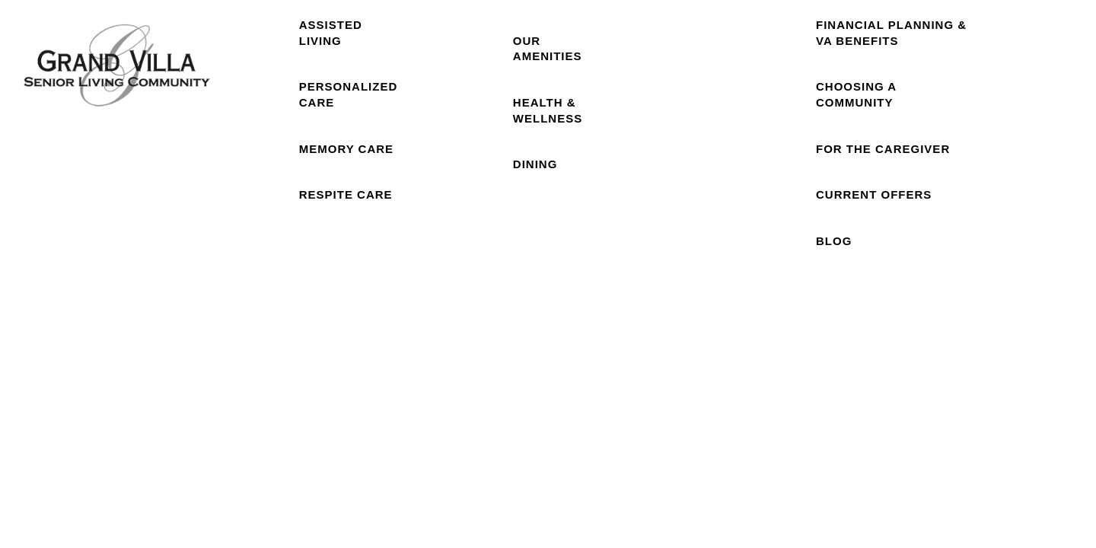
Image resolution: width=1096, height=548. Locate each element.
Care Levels (348, 99)
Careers (1035, 99)
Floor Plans (450, 99)
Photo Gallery (660, 99)
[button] (991, 32)
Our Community (552, 99)
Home (250, 99)
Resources (895, 99)
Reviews (756, 99)
